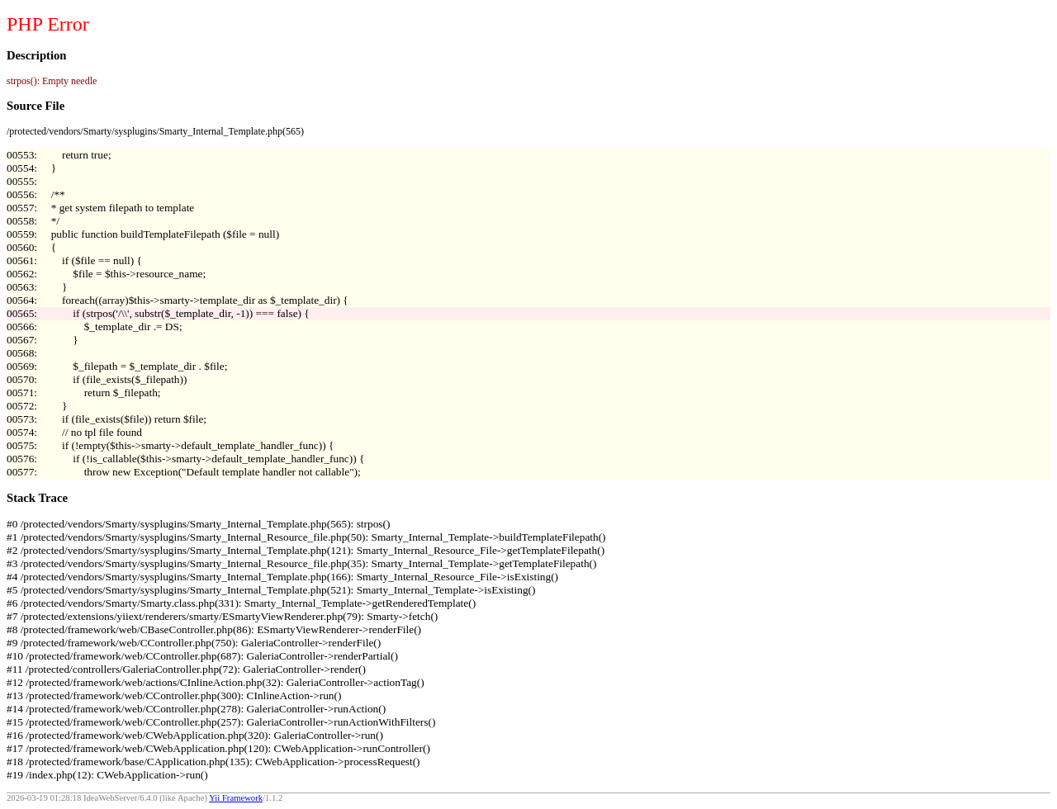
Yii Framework (236, 797)
